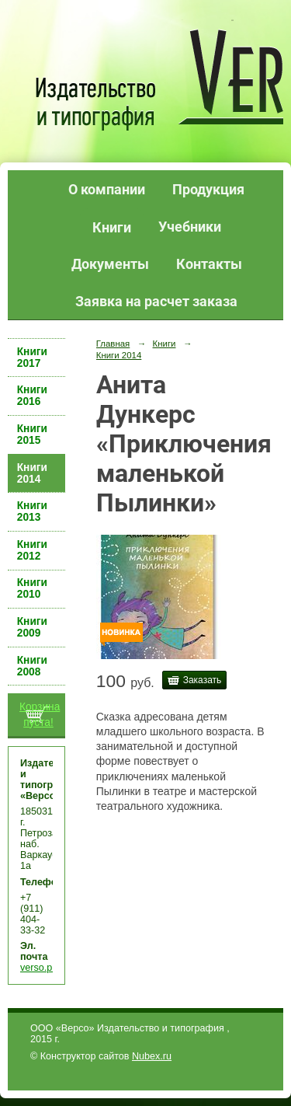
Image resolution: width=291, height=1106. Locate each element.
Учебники (189, 226)
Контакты (209, 264)
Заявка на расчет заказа (156, 301)
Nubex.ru (151, 1056)
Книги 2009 (32, 627)
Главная (113, 343)
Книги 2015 (32, 434)
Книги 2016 (32, 395)
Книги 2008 (32, 666)
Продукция (208, 189)
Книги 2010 (32, 588)
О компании (106, 189)
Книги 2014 (32, 473)
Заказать (202, 680)
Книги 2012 (32, 550)
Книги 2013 (32, 511)
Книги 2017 (32, 357)
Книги (111, 227)
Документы (110, 264)
